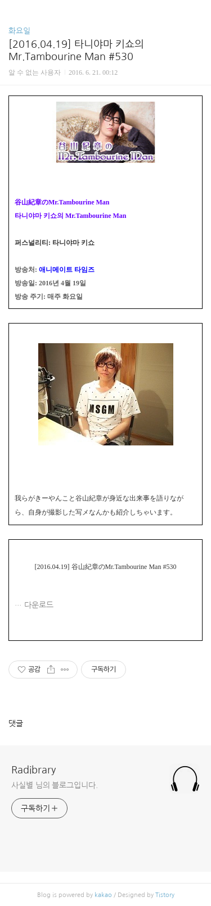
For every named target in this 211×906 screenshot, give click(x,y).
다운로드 (38, 605)
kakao (103, 895)
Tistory (164, 895)
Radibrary (33, 770)
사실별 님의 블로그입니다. (54, 785)
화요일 (19, 31)
